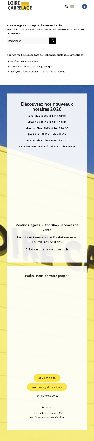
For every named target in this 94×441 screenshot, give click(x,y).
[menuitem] (65, 6)
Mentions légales (27, 225)
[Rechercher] (65, 6)
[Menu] (72, 6)
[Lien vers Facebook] (84, 6)
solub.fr (63, 249)
